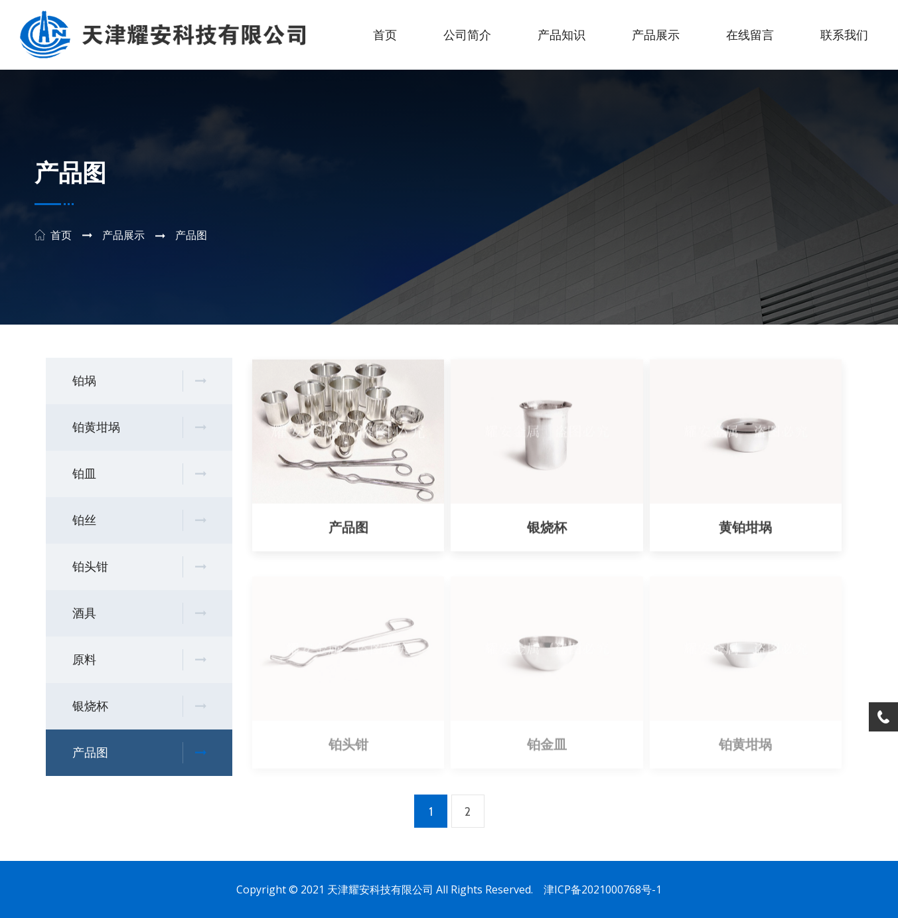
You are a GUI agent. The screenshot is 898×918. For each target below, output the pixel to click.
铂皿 (139, 474)
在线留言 (750, 35)
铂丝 (139, 520)
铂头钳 (139, 567)
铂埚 (139, 381)
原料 (139, 660)
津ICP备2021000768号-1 (603, 889)
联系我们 (844, 35)
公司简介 (467, 35)
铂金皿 (547, 747)
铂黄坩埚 (139, 427)
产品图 (139, 753)
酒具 (139, 613)
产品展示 (656, 35)
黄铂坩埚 (745, 528)
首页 (385, 35)
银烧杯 (139, 706)
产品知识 (561, 35)
